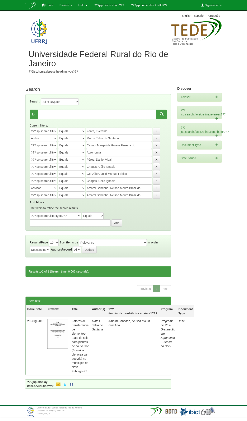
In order (153, 242)
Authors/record (61, 249)
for (33, 114)
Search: (35, 101)
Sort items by (69, 242)
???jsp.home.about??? (109, 5)
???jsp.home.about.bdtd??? (148, 5)
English (186, 15)
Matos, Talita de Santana (97, 325)
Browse (66, 5)
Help (82, 5)
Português (213, 15)
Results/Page (39, 242)
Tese (182, 321)
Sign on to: (211, 5)
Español (199, 15)
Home (47, 5)
